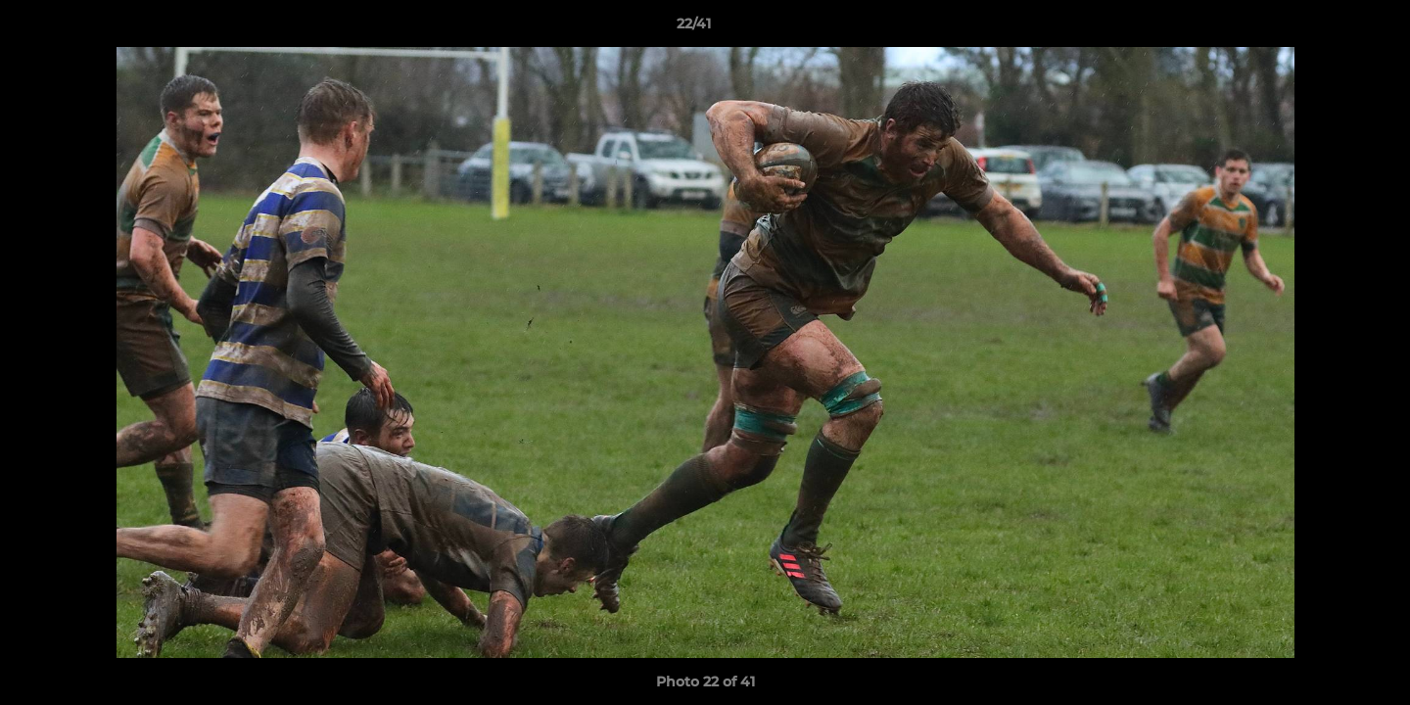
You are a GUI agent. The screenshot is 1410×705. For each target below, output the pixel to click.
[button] (1328, 28)
